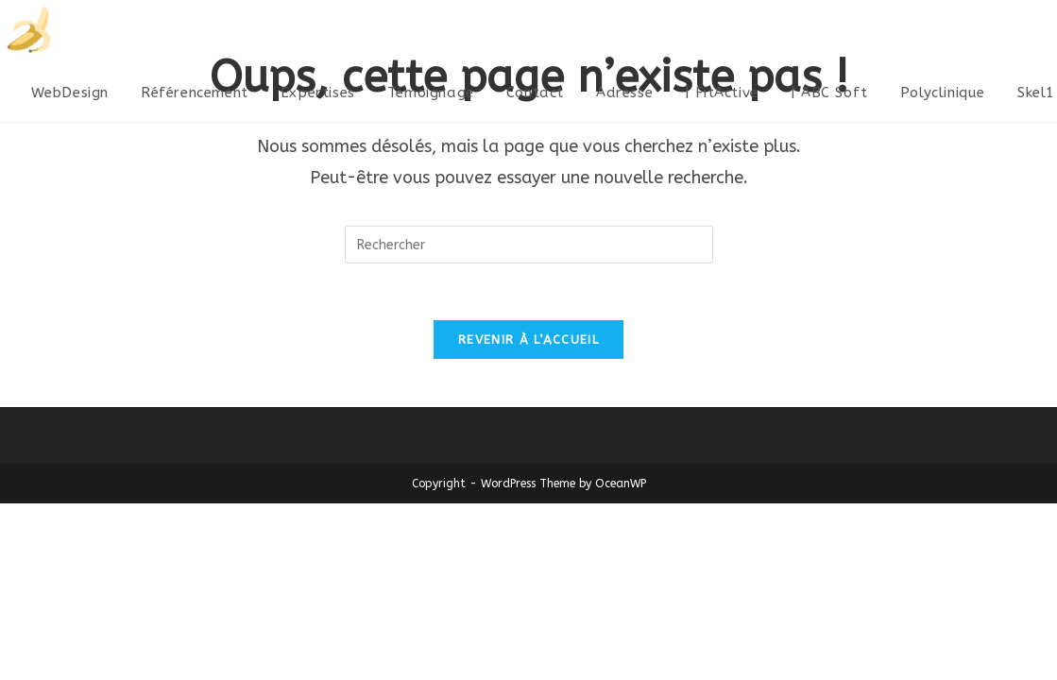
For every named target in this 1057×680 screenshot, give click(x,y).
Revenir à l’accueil (528, 340)
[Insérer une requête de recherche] (529, 245)
